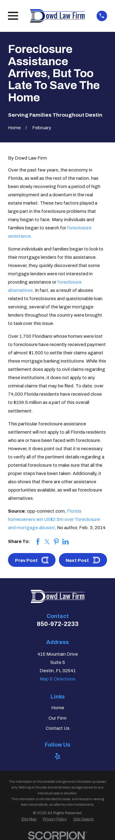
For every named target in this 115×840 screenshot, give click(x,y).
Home (57, 707)
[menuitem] (28, 819)
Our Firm (57, 718)
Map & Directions (57, 678)
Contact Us (58, 728)
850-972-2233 (58, 623)
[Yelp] (57, 756)
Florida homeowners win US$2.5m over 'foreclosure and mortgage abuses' (54, 519)
